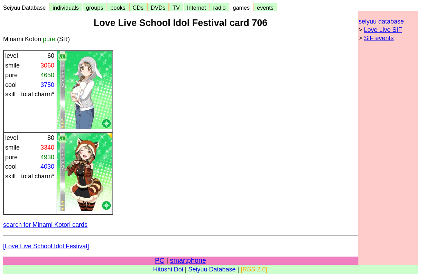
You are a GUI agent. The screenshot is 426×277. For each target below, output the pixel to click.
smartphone (188, 260)
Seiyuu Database (26, 8)
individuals (65, 8)
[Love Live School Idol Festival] (46, 246)
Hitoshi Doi (168, 269)
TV (176, 8)
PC (159, 260)
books (117, 8)
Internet (196, 8)
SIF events (379, 38)
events (265, 8)
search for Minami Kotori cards (45, 224)
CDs (138, 8)
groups (94, 8)
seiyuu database (381, 21)
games (241, 8)
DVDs (158, 8)
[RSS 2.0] (254, 269)
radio (219, 8)
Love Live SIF (383, 29)
